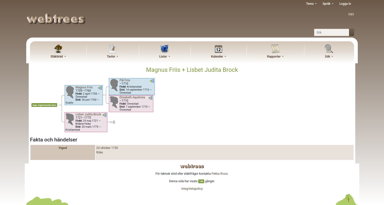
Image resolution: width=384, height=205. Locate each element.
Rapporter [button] (274, 56)
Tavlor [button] (111, 56)
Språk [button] (327, 4)
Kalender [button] (217, 56)
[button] (100, 89)
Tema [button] (310, 4)
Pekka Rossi (219, 173)
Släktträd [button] (57, 56)
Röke (99, 152)
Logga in (345, 4)
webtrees (192, 166)
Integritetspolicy (192, 188)
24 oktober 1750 (107, 148)
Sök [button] (328, 56)
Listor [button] (163, 56)
